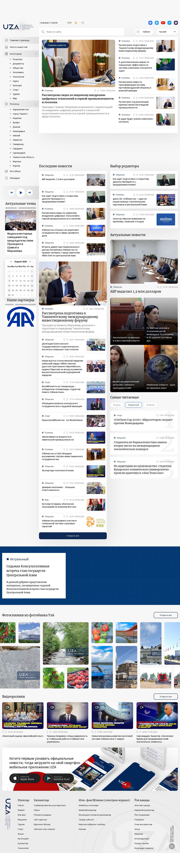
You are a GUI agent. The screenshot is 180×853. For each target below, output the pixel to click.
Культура (17, 85)
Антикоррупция (141, 838)
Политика (17, 59)
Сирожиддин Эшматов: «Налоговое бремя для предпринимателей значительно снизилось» (155, 739)
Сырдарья (18, 148)
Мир (15, 98)
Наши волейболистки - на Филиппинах (62, 420)
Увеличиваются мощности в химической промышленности (58, 438)
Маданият (22, 819)
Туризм (16, 94)
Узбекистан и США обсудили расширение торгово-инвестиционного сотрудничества (62, 456)
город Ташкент (20, 113)
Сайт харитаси (40, 819)
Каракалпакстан (21, 109)
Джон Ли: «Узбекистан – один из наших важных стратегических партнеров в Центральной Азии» (130, 201)
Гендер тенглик (141, 843)
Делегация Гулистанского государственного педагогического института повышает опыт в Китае (60, 346)
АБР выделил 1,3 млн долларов (58, 179)
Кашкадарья (19, 131)
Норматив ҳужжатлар (144, 810)
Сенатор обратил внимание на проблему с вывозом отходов (129, 220)
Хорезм (16, 165)
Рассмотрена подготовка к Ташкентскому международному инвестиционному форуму (136, 48)
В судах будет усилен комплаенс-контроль (136, 120)
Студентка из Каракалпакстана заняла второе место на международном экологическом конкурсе (140, 446)
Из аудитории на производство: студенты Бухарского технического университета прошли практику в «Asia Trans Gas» (142, 469)
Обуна (37, 810)
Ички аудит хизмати (143, 848)
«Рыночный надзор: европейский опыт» (22, 736)
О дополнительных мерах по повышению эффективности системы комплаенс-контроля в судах (135, 66)
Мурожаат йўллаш (42, 824)
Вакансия (138, 834)
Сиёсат (21, 805)
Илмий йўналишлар (87, 810)
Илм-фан (22, 815)
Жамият (21, 810)
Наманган (17, 139)
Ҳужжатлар (23, 843)
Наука (15, 81)
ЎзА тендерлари (142, 815)
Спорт (16, 89)
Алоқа (137, 829)
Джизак (16, 126)
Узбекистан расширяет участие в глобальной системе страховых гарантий (59, 523)
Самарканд (18, 144)
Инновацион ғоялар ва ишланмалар (95, 815)
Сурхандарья (19, 152)
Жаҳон (21, 834)
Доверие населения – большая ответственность (58, 488)
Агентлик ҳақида (142, 805)
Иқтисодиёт (23, 838)
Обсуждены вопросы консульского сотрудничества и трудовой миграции (62, 405)
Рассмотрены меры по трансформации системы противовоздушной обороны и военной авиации (135, 86)
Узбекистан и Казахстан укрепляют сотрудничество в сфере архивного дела (60, 232)
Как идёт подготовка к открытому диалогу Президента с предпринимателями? (60, 198)
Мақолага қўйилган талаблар (92, 824)
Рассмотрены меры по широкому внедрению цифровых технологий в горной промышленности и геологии (78, 98)
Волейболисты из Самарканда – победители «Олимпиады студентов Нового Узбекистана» (61, 389)
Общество (18, 68)
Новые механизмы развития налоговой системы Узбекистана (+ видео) (112, 737)
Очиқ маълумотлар (143, 824)
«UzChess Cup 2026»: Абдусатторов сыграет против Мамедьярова (143, 421)
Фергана (17, 161)
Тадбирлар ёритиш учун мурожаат (50, 805)
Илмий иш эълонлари (88, 805)
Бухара (16, 122)
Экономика (18, 72)
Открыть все (73, 535)
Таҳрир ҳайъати (86, 819)
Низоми (82, 829)
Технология (18, 76)
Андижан (17, 118)
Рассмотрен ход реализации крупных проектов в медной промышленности (134, 104)
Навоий (16, 135)
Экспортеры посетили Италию (58, 470)
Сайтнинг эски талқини (44, 829)
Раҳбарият (139, 819)
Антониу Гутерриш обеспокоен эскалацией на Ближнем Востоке (59, 505)
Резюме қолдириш (42, 815)
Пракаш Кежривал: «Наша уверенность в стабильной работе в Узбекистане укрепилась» (67, 739)
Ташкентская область (23, 157)
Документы (18, 63)
